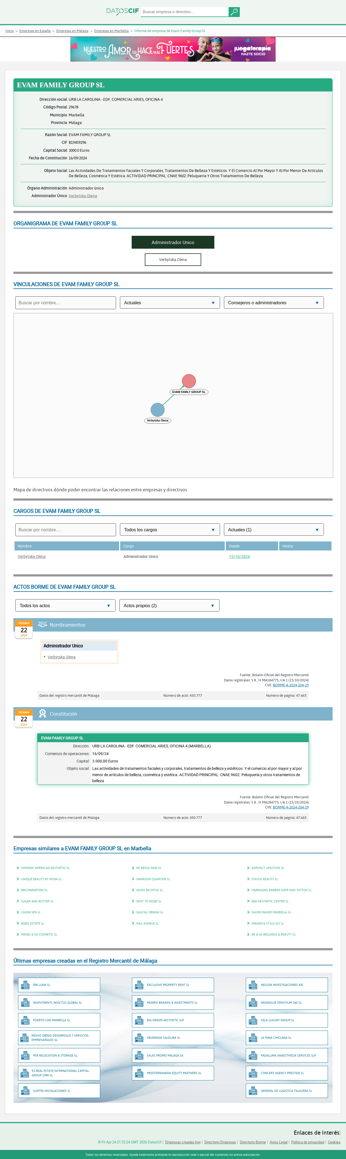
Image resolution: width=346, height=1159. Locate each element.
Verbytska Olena (83, 195)
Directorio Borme (253, 1142)
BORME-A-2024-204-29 (291, 685)
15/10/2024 (239, 556)
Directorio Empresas (220, 1142)
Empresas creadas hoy (183, 1142)
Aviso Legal (278, 1142)
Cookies (334, 1142)
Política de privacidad (307, 1142)
